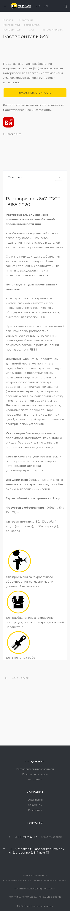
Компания (35, 792)
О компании (35, 799)
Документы (35, 804)
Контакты (35, 822)
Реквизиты (35, 810)
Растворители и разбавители (35, 768)
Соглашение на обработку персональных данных (35, 880)
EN (46, 6)
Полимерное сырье (35, 774)
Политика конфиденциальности (35, 889)
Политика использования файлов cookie (35, 897)
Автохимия (35, 779)
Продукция (35, 761)
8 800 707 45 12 (25, 837)
